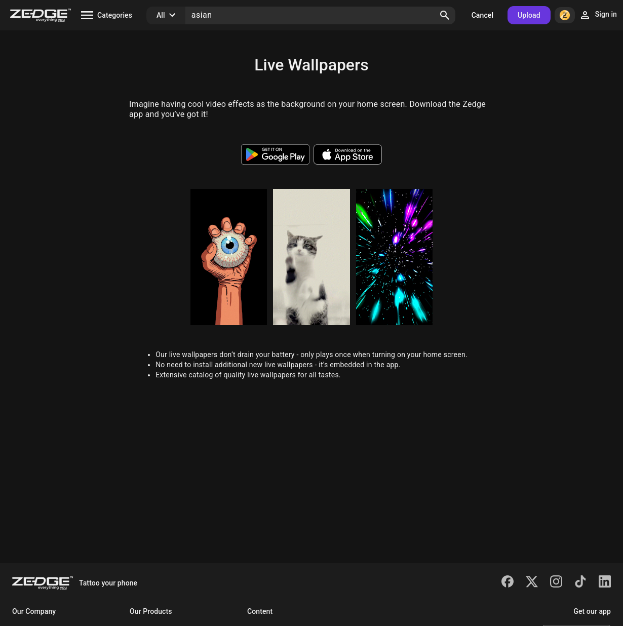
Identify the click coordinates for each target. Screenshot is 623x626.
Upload (529, 15)
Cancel (482, 15)
